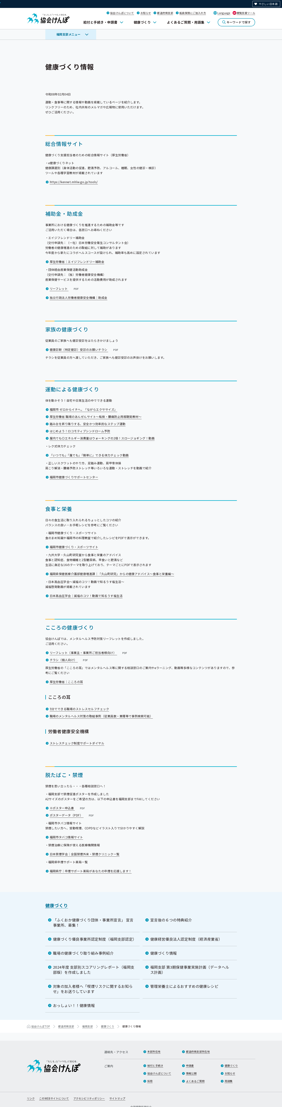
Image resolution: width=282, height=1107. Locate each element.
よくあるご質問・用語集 (185, 22)
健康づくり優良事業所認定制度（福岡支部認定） (94, 939)
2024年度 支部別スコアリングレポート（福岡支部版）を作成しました (93, 969)
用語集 (229, 1081)
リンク (31, 1098)
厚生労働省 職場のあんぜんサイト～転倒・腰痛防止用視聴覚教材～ (96, 416)
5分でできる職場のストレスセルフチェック (79, 709)
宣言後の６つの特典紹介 (171, 920)
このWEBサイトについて (54, 1098)
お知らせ (145, 13)
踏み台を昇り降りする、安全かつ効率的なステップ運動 (88, 424)
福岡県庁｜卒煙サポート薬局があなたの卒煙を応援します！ (91, 871)
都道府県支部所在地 (198, 1051)
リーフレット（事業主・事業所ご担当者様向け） (89, 652)
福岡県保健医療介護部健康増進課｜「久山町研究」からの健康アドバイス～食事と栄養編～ (112, 574)
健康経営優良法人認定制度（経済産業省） (186, 939)
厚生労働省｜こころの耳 (66, 682)
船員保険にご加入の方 (192, 13)
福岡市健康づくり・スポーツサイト (74, 547)
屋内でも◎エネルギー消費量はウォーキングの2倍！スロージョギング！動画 (102, 438)
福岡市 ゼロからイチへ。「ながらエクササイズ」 (83, 409)
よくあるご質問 (195, 1081)
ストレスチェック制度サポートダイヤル (77, 743)
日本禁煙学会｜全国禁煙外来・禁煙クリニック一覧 (85, 854)
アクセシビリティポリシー (89, 1098)
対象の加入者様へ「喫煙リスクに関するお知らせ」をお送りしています (93, 989)
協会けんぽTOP (40, 1026)
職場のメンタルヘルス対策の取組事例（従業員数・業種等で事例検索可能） (101, 716)
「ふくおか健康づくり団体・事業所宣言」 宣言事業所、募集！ (93, 922)
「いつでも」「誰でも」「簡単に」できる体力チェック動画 (89, 455)
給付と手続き (155, 1065)
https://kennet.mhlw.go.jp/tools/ (74, 182)
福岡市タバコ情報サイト (66, 837)
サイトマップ (117, 1098)
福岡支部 (87, 1026)
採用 (150, 1081)
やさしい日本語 (268, 4)
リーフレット (65, 288)
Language (223, 13)
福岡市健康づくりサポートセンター (74, 477)
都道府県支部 (165, 13)
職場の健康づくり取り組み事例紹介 (83, 953)
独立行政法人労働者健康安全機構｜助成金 (78, 297)
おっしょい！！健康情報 (74, 1005)
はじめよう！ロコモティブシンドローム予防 (80, 431)
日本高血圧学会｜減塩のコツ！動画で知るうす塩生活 (86, 595)
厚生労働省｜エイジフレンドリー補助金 (77, 261)
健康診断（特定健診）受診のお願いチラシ (84, 349)
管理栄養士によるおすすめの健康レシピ (184, 986)
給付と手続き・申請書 (100, 22)
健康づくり (142, 22)
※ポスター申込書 (68, 808)
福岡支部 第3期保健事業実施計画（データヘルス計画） (189, 969)
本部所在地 (154, 1051)
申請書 (190, 1065)
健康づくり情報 (163, 953)
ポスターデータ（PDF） (72, 815)
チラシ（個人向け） (69, 660)
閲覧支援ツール (246, 13)
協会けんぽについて (122, 13)
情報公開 (191, 1073)
